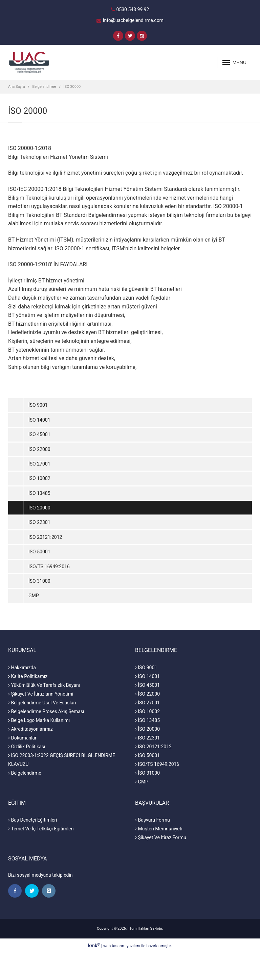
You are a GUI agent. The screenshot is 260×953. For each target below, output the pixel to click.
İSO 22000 (39, 449)
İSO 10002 (39, 478)
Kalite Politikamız (27, 676)
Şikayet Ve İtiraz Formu (160, 837)
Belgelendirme (44, 86)
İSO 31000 (39, 581)
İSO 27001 (39, 464)
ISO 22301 (39, 522)
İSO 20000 (72, 86)
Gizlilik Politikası (26, 746)
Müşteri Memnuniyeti (158, 828)
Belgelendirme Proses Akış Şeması (46, 711)
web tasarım (114, 946)
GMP (33, 595)
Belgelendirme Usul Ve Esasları (42, 702)
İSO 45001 (39, 434)
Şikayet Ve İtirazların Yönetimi (40, 694)
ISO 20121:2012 (45, 537)
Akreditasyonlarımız (30, 729)
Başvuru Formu (152, 820)
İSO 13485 (39, 493)
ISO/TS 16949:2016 (49, 566)
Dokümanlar (22, 738)
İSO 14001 (39, 420)
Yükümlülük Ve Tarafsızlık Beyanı (44, 685)
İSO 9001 (38, 405)
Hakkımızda (22, 667)
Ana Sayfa (16, 86)
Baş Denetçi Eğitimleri (32, 820)
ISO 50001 (39, 551)
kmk (94, 945)
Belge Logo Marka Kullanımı (39, 720)
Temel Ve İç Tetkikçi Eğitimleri (41, 828)
